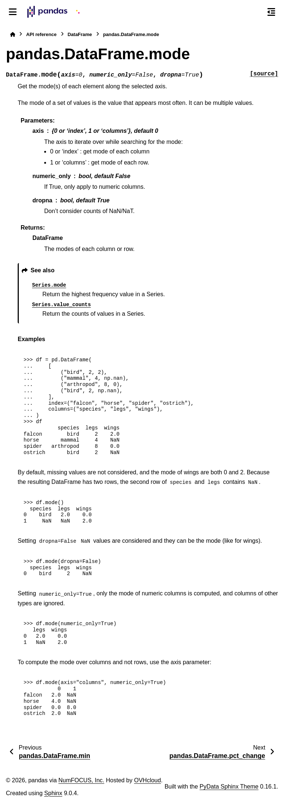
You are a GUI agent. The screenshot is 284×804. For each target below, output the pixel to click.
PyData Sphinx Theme (229, 786)
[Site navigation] (13, 12)
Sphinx (53, 793)
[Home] (12, 34)
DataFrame (80, 34)
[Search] (256, 12)
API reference (41, 34)
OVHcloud (147, 780)
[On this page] (271, 12)
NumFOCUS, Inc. (81, 780)
